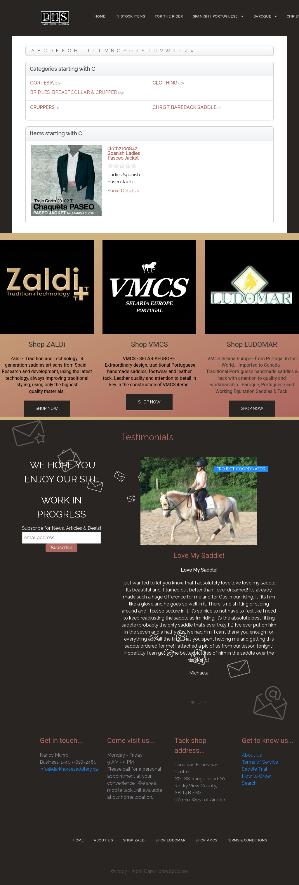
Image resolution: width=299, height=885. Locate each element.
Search (249, 783)
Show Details (121, 191)
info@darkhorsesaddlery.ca (69, 769)
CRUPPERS (42, 107)
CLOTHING (164, 83)
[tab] (192, 702)
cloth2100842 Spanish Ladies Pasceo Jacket (123, 153)
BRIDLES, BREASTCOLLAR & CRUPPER (73, 92)
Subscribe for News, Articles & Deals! (61, 528)
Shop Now (47, 408)
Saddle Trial (254, 769)
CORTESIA (42, 83)
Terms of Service (260, 762)
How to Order (256, 776)
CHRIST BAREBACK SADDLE (184, 107)
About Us (252, 755)
